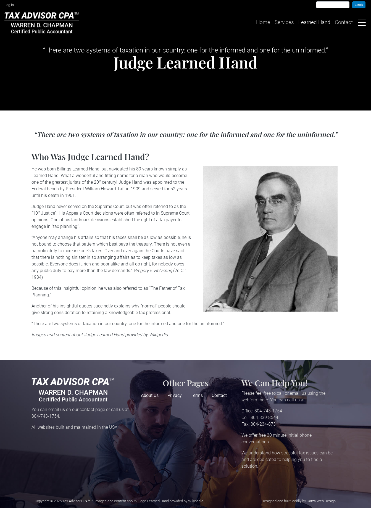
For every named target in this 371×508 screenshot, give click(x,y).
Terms (197, 395)
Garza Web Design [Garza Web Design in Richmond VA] (321, 501)
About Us (150, 395)
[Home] (42, 22)
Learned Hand (314, 22)
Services (283, 22)
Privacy (174, 395)
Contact (343, 22)
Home (263, 22)
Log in (9, 5)
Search (359, 5)
